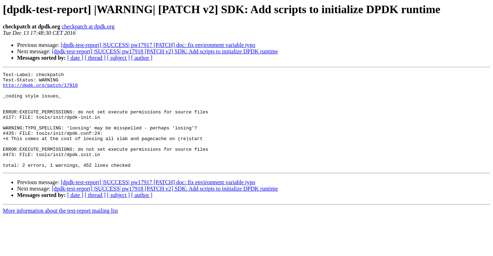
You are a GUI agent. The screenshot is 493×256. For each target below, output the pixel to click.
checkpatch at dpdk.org (88, 26)
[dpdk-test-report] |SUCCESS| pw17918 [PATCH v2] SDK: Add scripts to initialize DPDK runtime (165, 51)
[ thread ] (95, 58)
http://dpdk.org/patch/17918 (40, 88)
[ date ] (75, 58)
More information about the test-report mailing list (60, 230)
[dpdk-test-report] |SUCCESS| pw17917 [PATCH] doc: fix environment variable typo (158, 45)
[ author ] (142, 58)
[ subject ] (118, 58)
